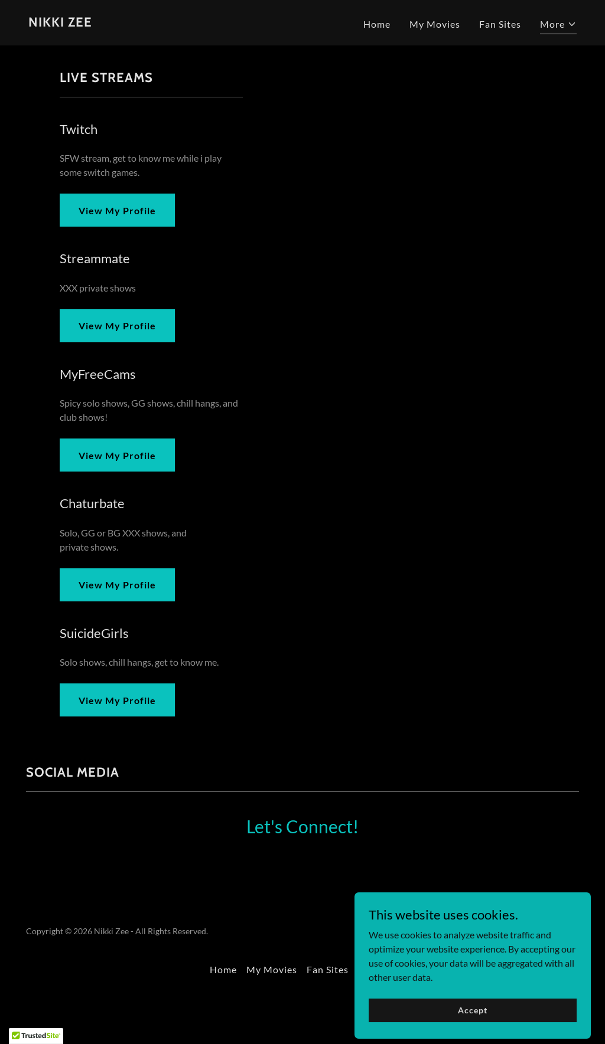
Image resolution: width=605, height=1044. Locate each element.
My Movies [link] (434, 24)
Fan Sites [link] (500, 24)
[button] (558, 25)
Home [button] (223, 969)
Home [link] (377, 24)
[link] (60, 22)
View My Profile (117, 210)
